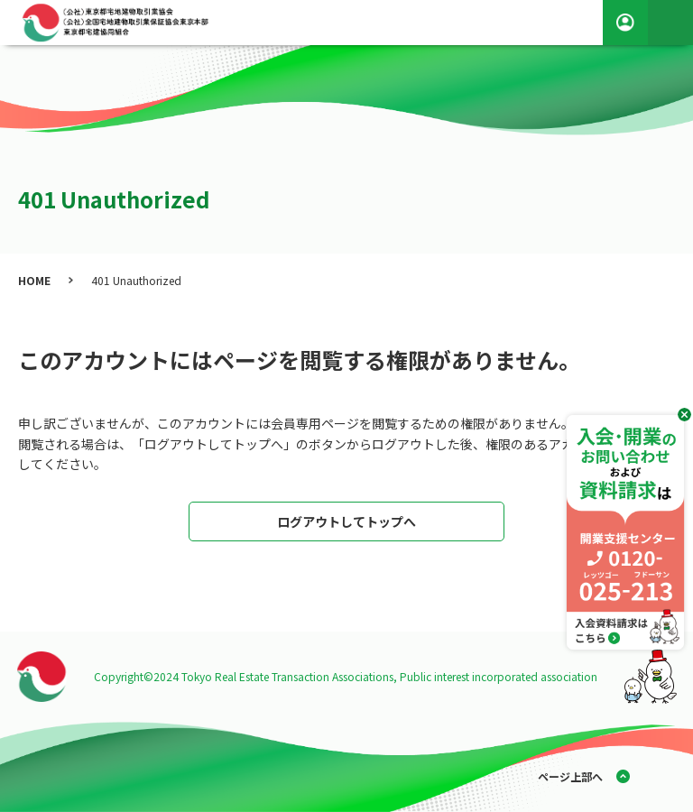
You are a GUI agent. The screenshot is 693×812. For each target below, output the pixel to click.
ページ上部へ (570, 776)
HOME (34, 280)
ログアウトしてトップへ (346, 521)
